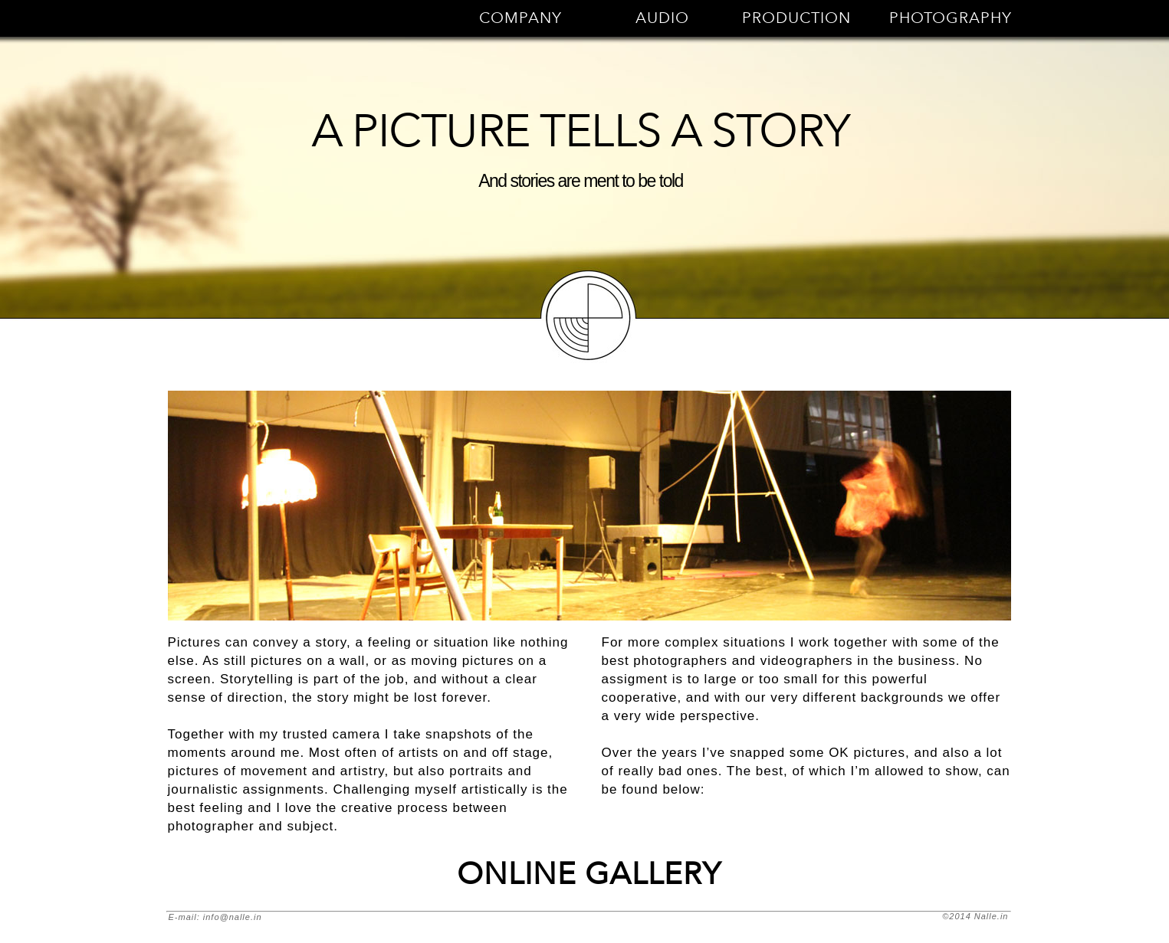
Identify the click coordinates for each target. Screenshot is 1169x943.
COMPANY (520, 18)
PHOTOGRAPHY (950, 18)
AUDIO (662, 18)
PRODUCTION (796, 18)
